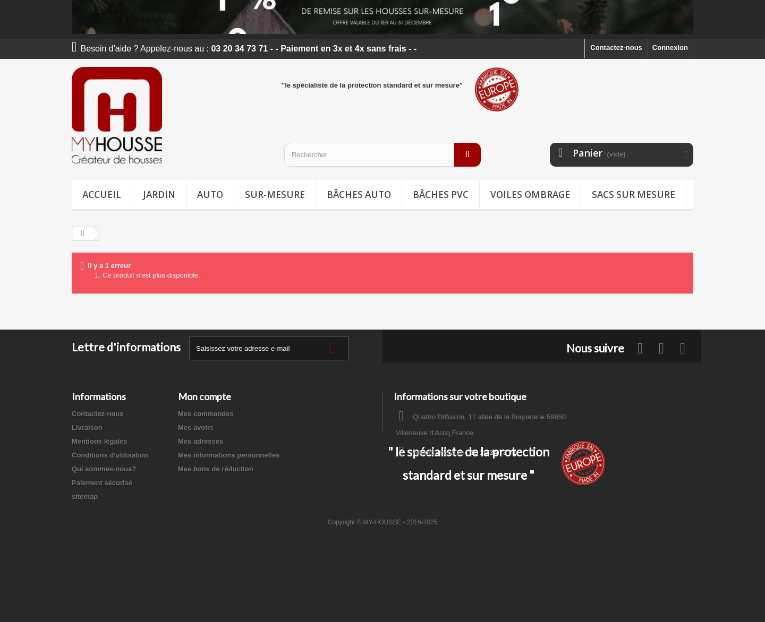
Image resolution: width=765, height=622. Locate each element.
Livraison (87, 427)
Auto (210, 194)
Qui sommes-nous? (104, 469)
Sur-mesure (275, 194)
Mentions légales (100, 441)
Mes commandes (206, 414)
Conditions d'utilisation (110, 455)
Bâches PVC (441, 194)
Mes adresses (200, 441)
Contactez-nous (616, 47)
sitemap (85, 496)
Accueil (101, 194)
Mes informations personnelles (228, 455)
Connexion (670, 47)
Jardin (159, 194)
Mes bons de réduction (215, 469)
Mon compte (204, 396)
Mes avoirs (196, 427)
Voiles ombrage (530, 194)
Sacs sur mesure (633, 194)
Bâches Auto (359, 194)
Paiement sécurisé (102, 483)
